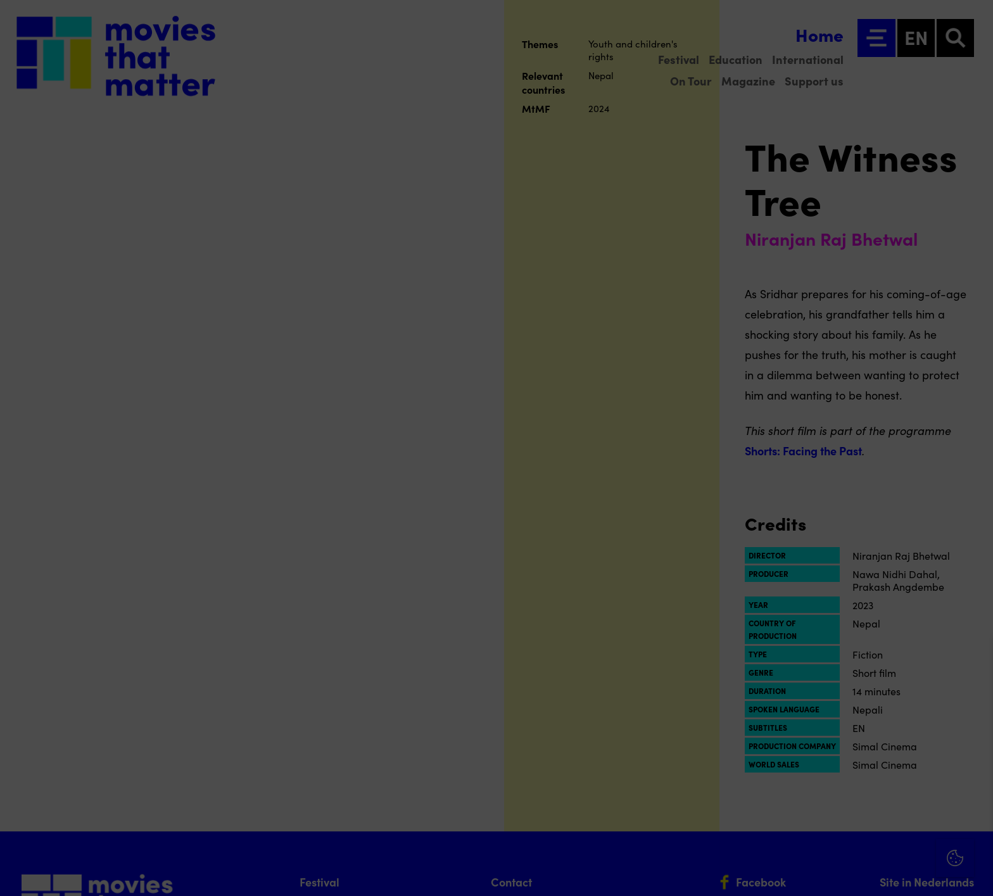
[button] (872, 750)
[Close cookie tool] (973, 660)
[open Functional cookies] (972, 751)
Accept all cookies (885, 835)
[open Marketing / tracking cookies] (972, 789)
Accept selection (885, 872)
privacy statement (835, 708)
